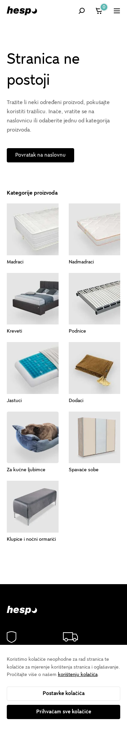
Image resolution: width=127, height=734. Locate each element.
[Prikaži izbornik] (116, 11)
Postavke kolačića (64, 693)
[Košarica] (99, 11)
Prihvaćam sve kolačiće (63, 712)
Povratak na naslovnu (40, 155)
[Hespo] (22, 11)
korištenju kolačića (78, 674)
